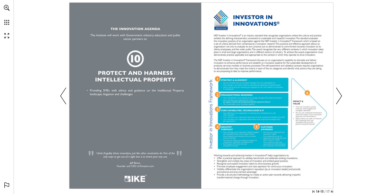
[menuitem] (7, 15)
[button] (7, 8)
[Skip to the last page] (332, 191)
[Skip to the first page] (313, 191)
